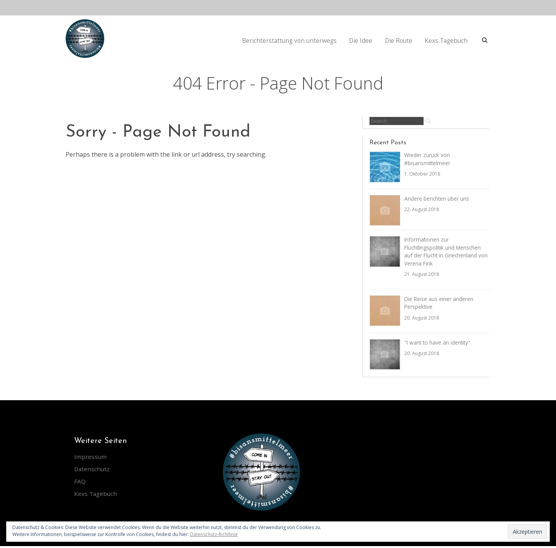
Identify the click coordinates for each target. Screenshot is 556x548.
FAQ (80, 483)
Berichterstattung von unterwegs (289, 40)
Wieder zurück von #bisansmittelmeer (427, 159)
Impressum (90, 458)
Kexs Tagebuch (447, 40)
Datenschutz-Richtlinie (214, 534)
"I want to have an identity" (438, 344)
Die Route (399, 40)
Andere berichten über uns (437, 199)
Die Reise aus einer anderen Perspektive (439, 305)
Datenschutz (92, 471)
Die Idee (361, 40)
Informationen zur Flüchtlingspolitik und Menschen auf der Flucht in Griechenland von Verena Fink (446, 253)
